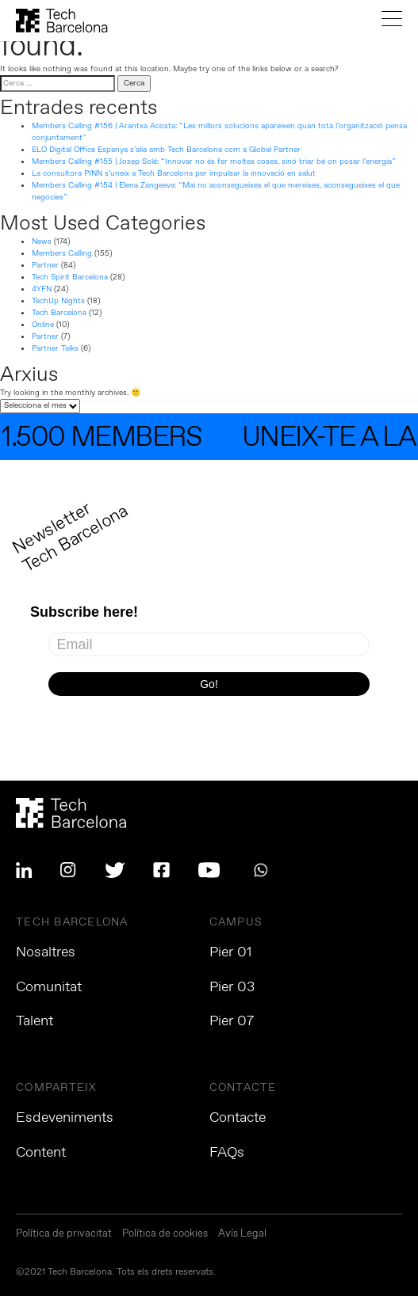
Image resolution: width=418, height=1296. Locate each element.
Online (43, 324)
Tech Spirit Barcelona (70, 277)
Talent (34, 1021)
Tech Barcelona (59, 312)
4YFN (42, 289)
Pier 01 (230, 952)
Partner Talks (55, 348)
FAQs (226, 1152)
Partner (45, 265)
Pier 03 (232, 987)
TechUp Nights (58, 300)
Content (41, 1152)
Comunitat (49, 987)
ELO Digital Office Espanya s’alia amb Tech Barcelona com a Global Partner (166, 149)
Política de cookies (165, 1235)
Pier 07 (231, 1021)
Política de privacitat (64, 1235)
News (42, 241)
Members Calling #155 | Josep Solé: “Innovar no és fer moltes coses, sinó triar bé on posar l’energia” (214, 161)
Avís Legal (242, 1235)
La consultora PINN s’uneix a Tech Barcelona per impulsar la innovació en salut (174, 173)
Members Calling (62, 253)
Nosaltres (45, 952)
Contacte (237, 1117)
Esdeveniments (64, 1117)
